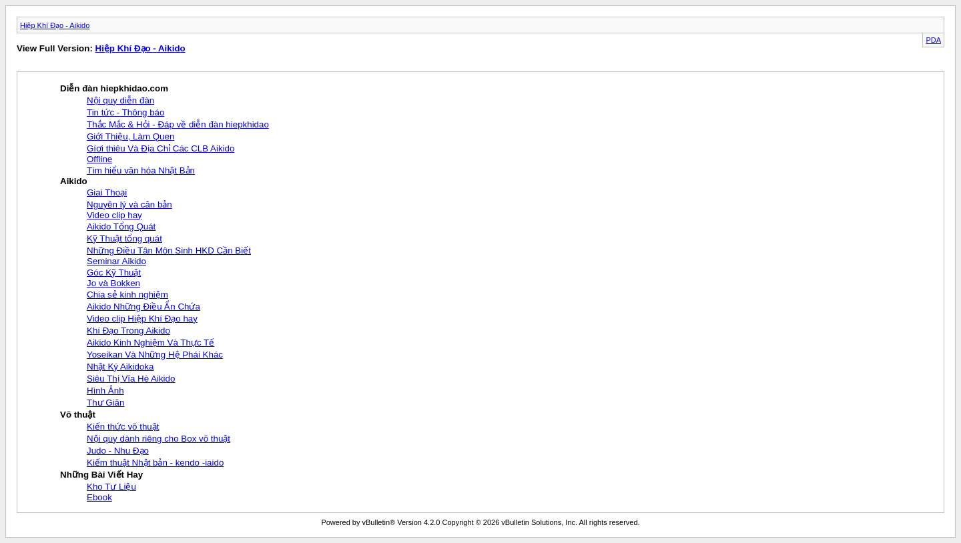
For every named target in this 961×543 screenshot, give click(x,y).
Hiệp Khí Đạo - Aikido (54, 25)
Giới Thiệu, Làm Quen (130, 136)
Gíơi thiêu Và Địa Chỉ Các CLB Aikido (160, 148)
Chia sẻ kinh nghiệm (127, 295)
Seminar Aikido (116, 261)
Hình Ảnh (105, 391)
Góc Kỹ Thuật (114, 272)
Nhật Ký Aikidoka (120, 367)
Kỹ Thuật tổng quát (124, 238)
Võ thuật (77, 415)
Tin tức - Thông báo (125, 112)
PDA (933, 40)
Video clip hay (114, 215)
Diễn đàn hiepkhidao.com (114, 88)
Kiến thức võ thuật (123, 427)
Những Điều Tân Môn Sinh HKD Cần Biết (169, 250)
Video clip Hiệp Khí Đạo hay (142, 319)
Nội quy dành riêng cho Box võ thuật (158, 439)
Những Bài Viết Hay (101, 475)
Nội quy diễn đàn (120, 100)
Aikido (73, 181)
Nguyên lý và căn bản (129, 204)
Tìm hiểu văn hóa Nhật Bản (141, 170)
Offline (99, 159)
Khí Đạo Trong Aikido (128, 331)
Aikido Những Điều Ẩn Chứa (143, 307)
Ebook (99, 497)
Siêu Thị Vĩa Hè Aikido (131, 379)
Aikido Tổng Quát (121, 226)
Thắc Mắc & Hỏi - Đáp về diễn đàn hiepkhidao (178, 124)
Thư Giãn (105, 403)
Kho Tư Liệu (111, 487)
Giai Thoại (107, 192)
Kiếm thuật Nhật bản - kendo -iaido (155, 463)
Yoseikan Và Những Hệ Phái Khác (155, 355)
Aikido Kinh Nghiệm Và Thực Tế (150, 343)
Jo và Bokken (113, 283)
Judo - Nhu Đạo (118, 451)
